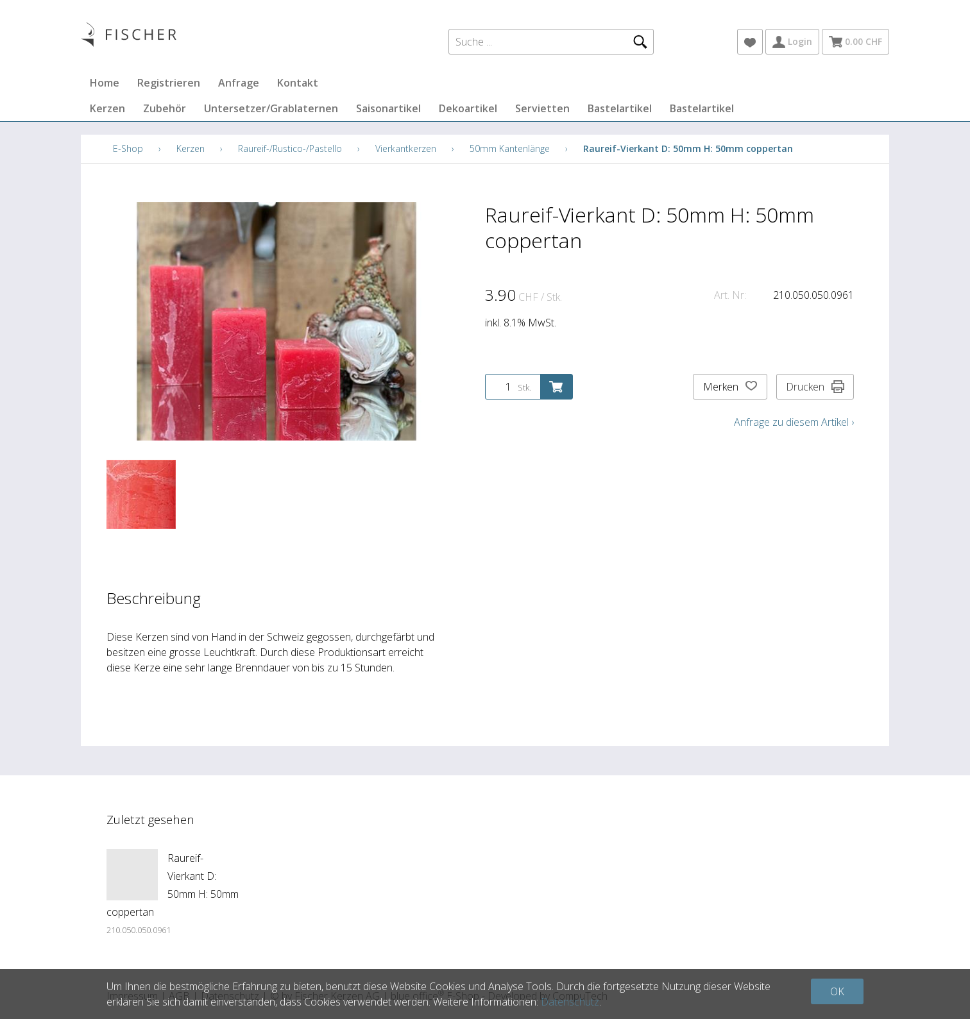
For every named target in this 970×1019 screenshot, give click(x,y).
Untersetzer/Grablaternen (271, 108)
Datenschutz (570, 1002)
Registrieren (168, 83)
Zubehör (164, 108)
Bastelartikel (620, 108)
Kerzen (107, 108)
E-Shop (128, 148)
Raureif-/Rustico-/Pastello (290, 148)
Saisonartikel (388, 108)
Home (104, 83)
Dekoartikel (468, 108)
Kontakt (297, 83)
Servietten (542, 108)
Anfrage (238, 83)
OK (837, 991)
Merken (730, 387)
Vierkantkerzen (405, 148)
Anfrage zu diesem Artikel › (794, 422)
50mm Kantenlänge (510, 148)
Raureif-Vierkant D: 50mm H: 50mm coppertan (688, 148)
